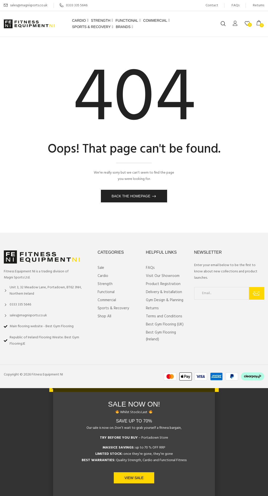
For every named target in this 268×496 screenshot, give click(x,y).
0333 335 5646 (73, 5)
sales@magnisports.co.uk (29, 5)
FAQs (235, 5)
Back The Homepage (131, 196)
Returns (258, 5)
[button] (260, 23)
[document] (134, 442)
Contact (212, 5)
